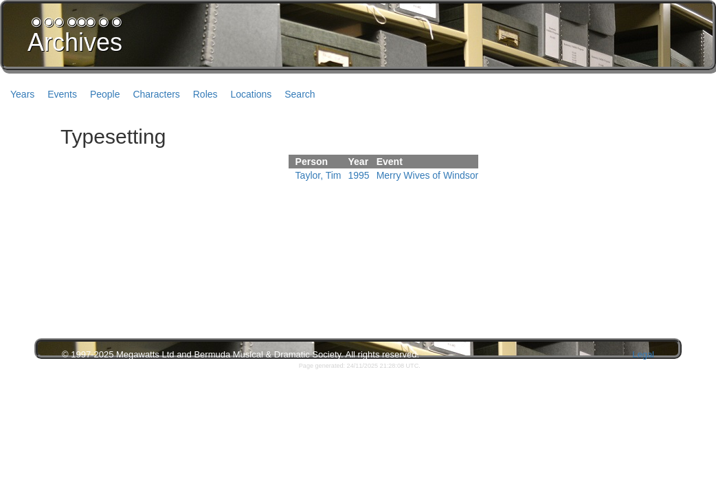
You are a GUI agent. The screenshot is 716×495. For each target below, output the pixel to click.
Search (299, 94)
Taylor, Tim (318, 175)
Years (22, 94)
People (105, 94)
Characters (156, 94)
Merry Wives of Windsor (428, 175)
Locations (250, 94)
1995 (359, 175)
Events (62, 94)
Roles (205, 94)
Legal (643, 354)
